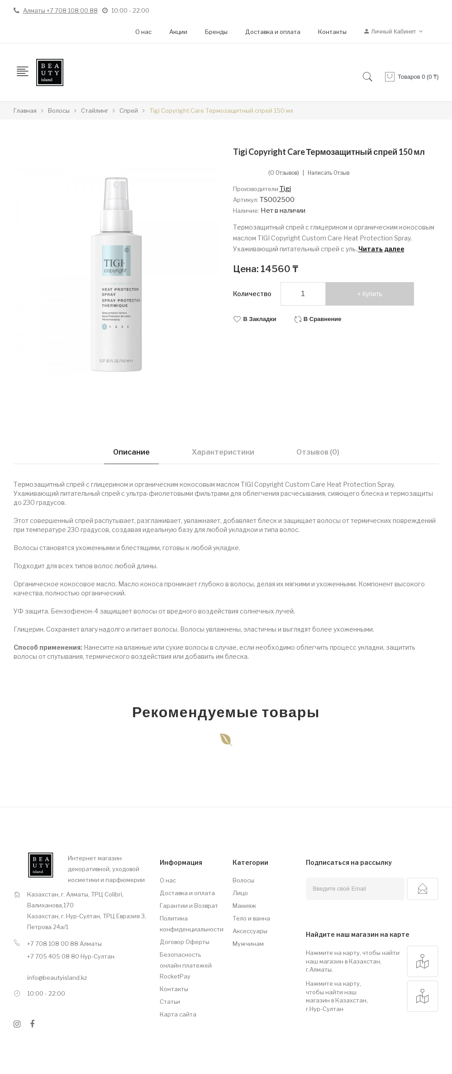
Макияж (244, 905)
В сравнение (323, 319)
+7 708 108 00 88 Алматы (64, 943)
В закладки (259, 319)
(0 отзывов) (283, 173)
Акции (178, 31)
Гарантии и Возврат (189, 905)
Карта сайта (178, 1014)
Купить (372, 293)
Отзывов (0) (317, 452)
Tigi (285, 189)
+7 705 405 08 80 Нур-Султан (70, 956)
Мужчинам (248, 943)
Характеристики (223, 452)
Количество (252, 293)
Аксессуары (250, 931)
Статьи (170, 1001)
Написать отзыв (328, 173)
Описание (131, 452)
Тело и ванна (251, 918)
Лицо (240, 893)
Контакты (332, 31)
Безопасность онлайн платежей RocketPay (186, 965)
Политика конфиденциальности (189, 924)
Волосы (243, 880)
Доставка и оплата (272, 31)
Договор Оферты (184, 941)
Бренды (216, 31)
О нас (143, 31)
